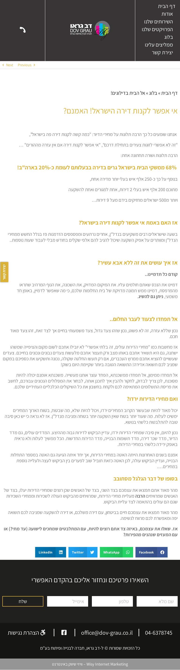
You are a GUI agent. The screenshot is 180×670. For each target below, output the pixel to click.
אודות (167, 13)
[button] (151, 552)
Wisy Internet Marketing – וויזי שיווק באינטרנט (90, 664)
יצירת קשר (162, 52)
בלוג (168, 36)
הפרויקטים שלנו (157, 29)
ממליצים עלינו (159, 44)
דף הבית (166, 6)
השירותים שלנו (158, 21)
